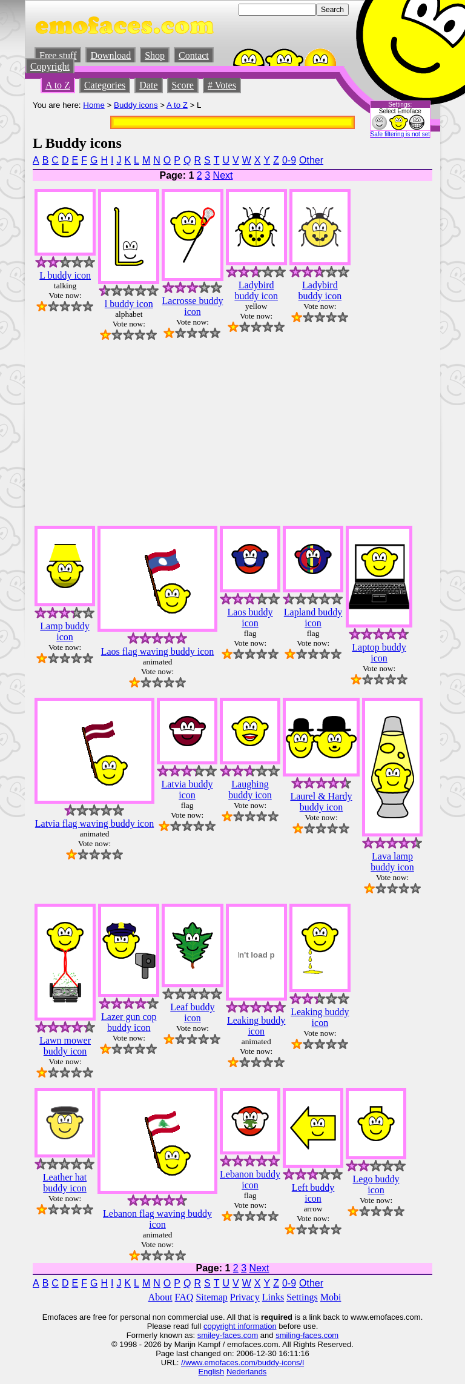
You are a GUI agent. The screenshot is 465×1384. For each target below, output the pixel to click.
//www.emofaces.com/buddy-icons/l (242, 1362)
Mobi (330, 1297)
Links (273, 1297)
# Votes (222, 85)
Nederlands (246, 1371)
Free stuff (57, 55)
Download (110, 55)
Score (183, 85)
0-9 (289, 160)
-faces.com (239, 1335)
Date (148, 85)
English (212, 1371)
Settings (302, 1297)
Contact (194, 55)
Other (311, 160)
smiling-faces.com (306, 1335)
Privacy (245, 1297)
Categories (104, 85)
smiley (208, 1335)
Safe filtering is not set (400, 134)
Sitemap (211, 1297)
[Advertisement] (396, 333)
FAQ (184, 1297)
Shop (155, 55)
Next (223, 175)
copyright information (240, 1326)
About (160, 1297)
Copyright (50, 66)
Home (94, 105)
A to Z (57, 85)
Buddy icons (136, 105)
